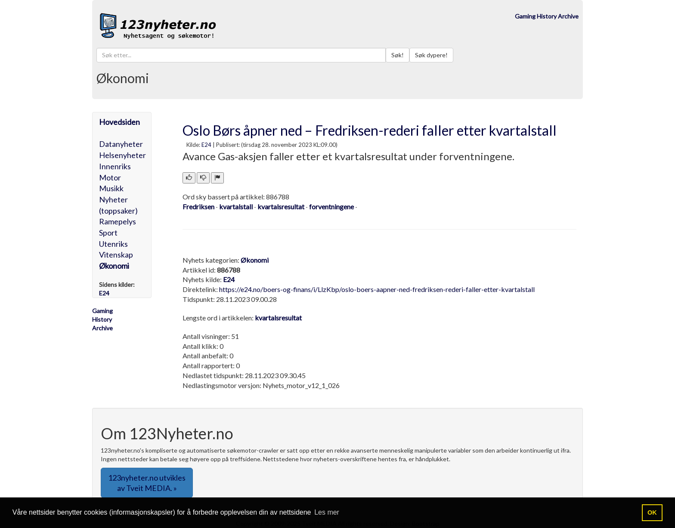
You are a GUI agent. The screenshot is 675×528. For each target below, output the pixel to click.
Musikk (111, 188)
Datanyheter (121, 144)
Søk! (397, 55)
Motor (110, 177)
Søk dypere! (431, 55)
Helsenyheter (122, 155)
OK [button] (652, 512)
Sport (108, 232)
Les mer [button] (326, 512)
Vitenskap (116, 254)
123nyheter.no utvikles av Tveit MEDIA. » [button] (147, 483)
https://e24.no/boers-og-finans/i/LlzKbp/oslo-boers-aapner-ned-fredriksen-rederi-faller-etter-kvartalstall (377, 289)
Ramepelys (117, 221)
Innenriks (115, 166)
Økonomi (114, 265)
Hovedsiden (119, 122)
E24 (206, 144)
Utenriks (113, 243)
